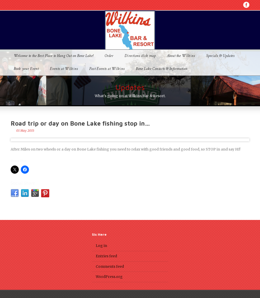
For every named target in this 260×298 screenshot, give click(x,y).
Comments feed (110, 266)
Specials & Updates (220, 56)
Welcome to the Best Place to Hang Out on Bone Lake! (53, 56)
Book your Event (26, 69)
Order (109, 56)
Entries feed (106, 256)
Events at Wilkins (64, 69)
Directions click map (140, 56)
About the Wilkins (181, 56)
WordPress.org (109, 276)
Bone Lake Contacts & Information (161, 69)
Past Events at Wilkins (107, 69)
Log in (101, 245)
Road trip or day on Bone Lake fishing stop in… (80, 123)
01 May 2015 (25, 130)
